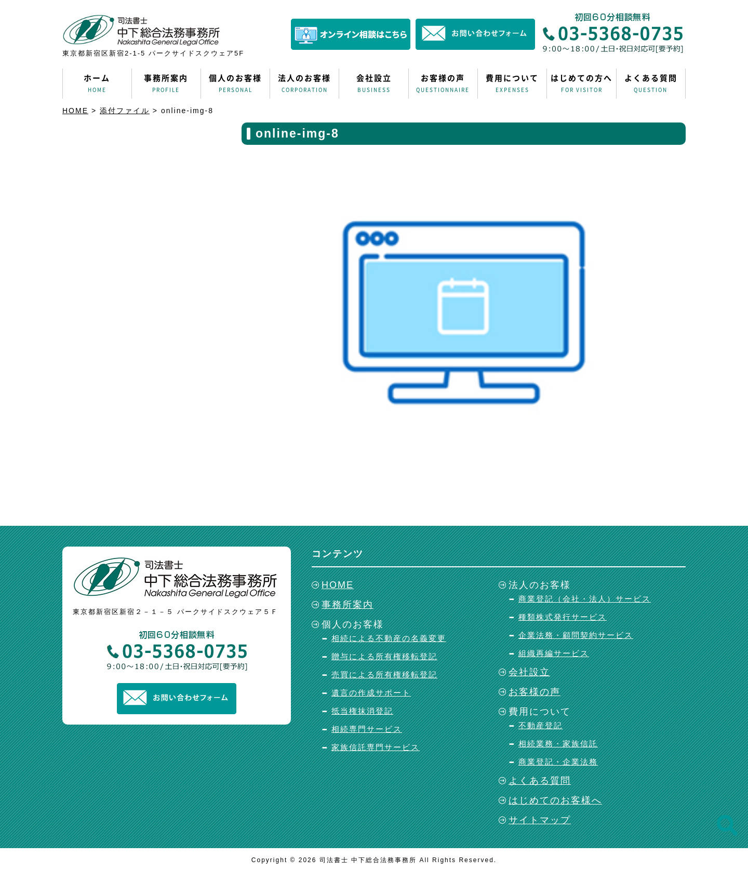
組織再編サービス (553, 653)
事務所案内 (166, 83)
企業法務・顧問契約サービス (575, 635)
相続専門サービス (366, 729)
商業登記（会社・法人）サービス (584, 598)
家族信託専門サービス (375, 747)
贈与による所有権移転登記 (384, 656)
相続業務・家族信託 (558, 743)
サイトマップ (540, 820)
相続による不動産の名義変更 (388, 638)
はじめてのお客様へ (555, 800)
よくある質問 (651, 83)
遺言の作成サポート (371, 692)
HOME (338, 585)
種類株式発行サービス (562, 616)
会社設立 (373, 83)
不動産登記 (540, 725)
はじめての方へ (581, 83)
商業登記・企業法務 (558, 761)
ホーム (97, 83)
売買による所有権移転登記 (384, 674)
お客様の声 (443, 83)
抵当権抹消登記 (362, 710)
